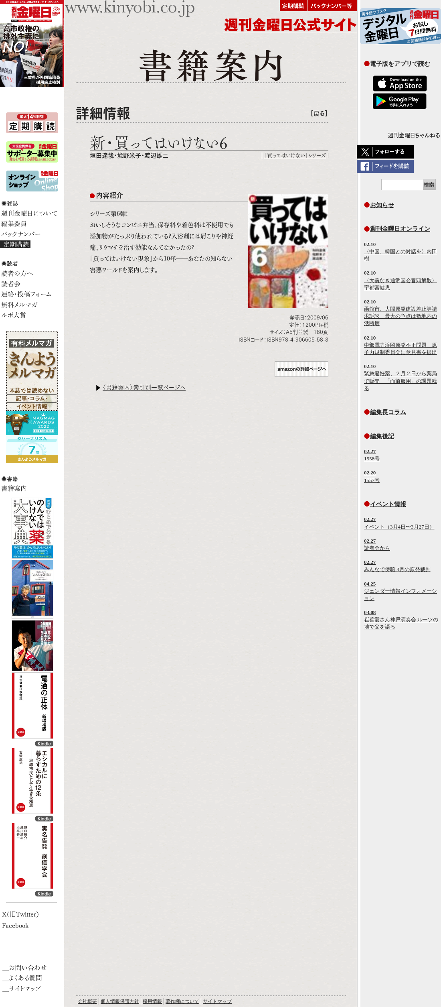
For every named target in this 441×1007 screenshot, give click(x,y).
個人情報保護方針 (120, 1001)
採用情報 (152, 1001)
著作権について (182, 1001)
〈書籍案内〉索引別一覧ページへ (144, 387)
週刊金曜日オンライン (400, 228)
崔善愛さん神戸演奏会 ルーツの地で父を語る (401, 619)
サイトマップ (217, 1001)
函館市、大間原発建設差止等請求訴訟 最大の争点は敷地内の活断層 (400, 316)
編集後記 (382, 436)
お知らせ (382, 204)
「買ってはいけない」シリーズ (295, 155)
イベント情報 (388, 503)
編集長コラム (388, 412)
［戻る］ (319, 113)
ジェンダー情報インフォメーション (400, 591)
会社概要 (87, 1001)
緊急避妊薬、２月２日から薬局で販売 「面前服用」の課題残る (400, 380)
